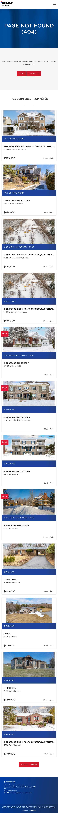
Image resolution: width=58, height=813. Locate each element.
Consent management (49, 807)
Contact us (33, 74)
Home (21, 74)
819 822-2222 (12, 791)
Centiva (33, 810)
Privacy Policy (26, 807)
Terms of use (36, 807)
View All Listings (29, 764)
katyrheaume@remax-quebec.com (20, 793)
